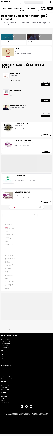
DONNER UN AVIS (50, 8)
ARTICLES (33, 8)
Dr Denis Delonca (4, 345)
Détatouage (7, 262)
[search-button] (42, 2)
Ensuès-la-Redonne (9, 234)
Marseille (7, 240)
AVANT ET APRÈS (38, 8)
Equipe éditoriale (4, 387)
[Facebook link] (26, 406)
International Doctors (5, 402)
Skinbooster (7, 282)
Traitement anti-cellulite (9, 284)
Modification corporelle (5, 376)
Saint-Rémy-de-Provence (10, 243)
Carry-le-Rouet (8, 230)
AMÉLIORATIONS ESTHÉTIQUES (44, 8)
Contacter (45, 59)
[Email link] (31, 406)
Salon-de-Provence (9, 244)
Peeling (6, 274)
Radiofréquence (8, 277)
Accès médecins (4, 396)
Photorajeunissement (9, 275)
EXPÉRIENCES (16, 8)
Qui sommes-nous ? (5, 385)
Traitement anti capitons (5, 374)
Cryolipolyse (7, 261)
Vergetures (7, 288)
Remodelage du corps (9, 279)
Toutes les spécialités (9, 254)
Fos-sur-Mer (7, 235)
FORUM (28, 8)
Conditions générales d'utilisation (26, 426)
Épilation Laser (8, 265)
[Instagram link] (22, 406)
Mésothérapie (7, 272)
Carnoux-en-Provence (9, 228)
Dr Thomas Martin (15, 90)
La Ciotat (7, 237)
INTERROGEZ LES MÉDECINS (22, 8)
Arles (6, 225)
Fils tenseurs (7, 267)
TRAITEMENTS (3, 8)
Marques (3, 398)
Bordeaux (3, 362)
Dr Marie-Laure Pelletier (22, 124)
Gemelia (17, 48)
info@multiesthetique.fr (31, 421)
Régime (6, 278)
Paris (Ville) (3, 354)
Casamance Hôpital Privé (22, 192)
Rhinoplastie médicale (9, 281)
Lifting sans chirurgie (9, 269)
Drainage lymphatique (9, 264)
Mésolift (6, 271)
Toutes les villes (8, 222)
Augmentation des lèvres (10, 256)
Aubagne (7, 227)
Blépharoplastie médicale (10, 258)
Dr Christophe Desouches (18, 106)
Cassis (6, 231)
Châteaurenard (8, 232)
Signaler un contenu (5, 389)
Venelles (6, 245)
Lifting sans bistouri (5, 372)
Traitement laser (8, 287)
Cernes (6, 259)
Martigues (7, 241)
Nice (2, 358)
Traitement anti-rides (9, 285)
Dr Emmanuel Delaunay (5, 341)
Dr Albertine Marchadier (5, 343)
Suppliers (3, 400)
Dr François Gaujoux (5, 347)
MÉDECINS (10, 8)
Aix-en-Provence (8, 224)
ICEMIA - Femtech (15, 74)
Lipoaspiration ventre (5, 371)
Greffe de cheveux (8, 268)
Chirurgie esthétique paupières (7, 378)
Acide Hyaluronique (9, 255)
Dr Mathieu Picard (20, 175)
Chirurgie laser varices (5, 369)
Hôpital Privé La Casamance (23, 140)
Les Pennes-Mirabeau (9, 238)
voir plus (31, 142)
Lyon (2, 356)
